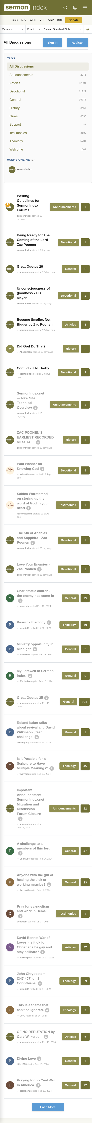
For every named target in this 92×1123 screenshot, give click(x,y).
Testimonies (47, 133)
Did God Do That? (31, 346)
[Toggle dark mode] (75, 7)
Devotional (47, 91)
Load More (48, 1107)
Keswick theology (31, 622)
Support (47, 125)
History (47, 108)
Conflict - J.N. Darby (33, 368)
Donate (73, 20)
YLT (42, 20)
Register (78, 42)
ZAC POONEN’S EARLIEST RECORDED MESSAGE (35, 437)
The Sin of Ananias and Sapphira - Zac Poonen (32, 537)
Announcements (47, 75)
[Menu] (84, 7)
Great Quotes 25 (30, 698)
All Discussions (21, 66)
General (47, 100)
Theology (47, 141)
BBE (60, 20)
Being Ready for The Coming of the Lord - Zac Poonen (33, 240)
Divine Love (26, 1058)
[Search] (65, 7)
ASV (51, 20)
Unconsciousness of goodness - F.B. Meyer (33, 293)
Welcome (47, 150)
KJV (23, 20)
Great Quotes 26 (30, 266)
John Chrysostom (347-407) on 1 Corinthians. (31, 978)
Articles (47, 83)
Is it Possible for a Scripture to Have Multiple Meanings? (32, 763)
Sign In (52, 42)
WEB (33, 20)
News (47, 116)
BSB (15, 20)
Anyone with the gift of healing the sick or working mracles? (35, 879)
